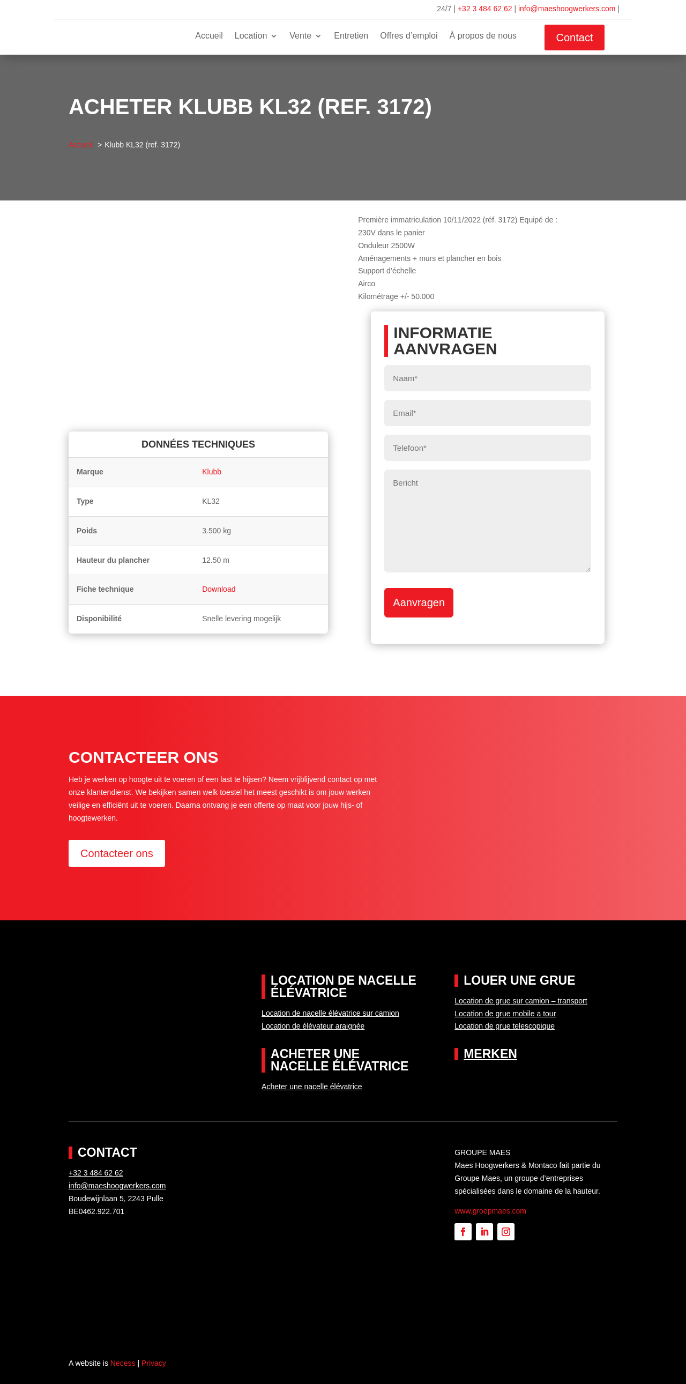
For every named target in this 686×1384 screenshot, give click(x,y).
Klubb (211, 471)
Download (218, 589)
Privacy (153, 1363)
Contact (574, 37)
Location (251, 36)
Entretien (351, 36)
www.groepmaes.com (490, 1211)
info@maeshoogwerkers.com (567, 8)
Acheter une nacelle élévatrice (312, 1086)
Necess (123, 1363)
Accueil (209, 36)
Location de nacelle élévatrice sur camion (330, 1013)
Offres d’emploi (408, 36)
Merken (490, 1054)
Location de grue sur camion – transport (520, 1000)
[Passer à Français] (626, 9)
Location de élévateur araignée (313, 1026)
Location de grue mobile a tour (505, 1013)
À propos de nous (483, 36)
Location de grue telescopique (504, 1026)
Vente (300, 36)
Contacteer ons (116, 853)
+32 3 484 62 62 (485, 8)
